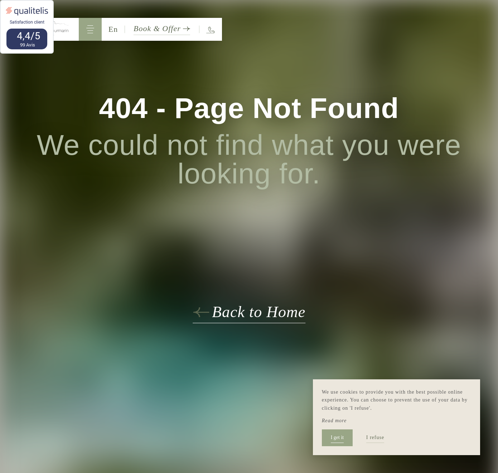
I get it (337, 437)
